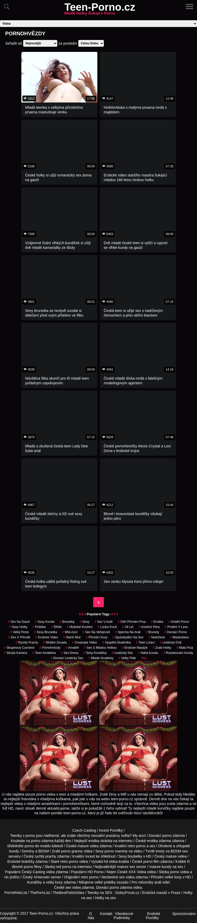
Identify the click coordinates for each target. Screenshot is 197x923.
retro (84, 877)
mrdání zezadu (55, 642)
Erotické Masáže (135, 647)
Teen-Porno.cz (99, 10)
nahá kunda (148, 653)
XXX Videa (137, 872)
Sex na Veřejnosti (96, 632)
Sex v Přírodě (19, 637)
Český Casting (33, 872)
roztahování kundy (178, 653)
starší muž (72, 637)
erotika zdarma (159, 841)
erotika (157, 622)
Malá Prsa (184, 647)
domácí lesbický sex (66, 658)
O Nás (91, 916)
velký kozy (54, 882)
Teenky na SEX (99, 893)
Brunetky (67, 622)
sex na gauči (19, 622)
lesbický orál (171, 642)
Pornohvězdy (50, 647)
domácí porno (175, 632)
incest (90, 856)
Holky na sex (105, 898)
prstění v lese (176, 627)
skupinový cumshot (19, 647)
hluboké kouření (79, 627)
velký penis (19, 632)
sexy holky (18, 627)
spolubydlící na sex (128, 637)
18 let (127, 627)
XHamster (42, 877)
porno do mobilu (37, 846)
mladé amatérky (100, 658)
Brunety (152, 632)
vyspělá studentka (116, 642)
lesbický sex (122, 653)
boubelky (135, 856)
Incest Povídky (111, 830)
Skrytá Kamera (15, 653)
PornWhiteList (15, 893)
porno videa (179, 872)
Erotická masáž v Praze (161, 893)
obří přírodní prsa (132, 622)
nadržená (157, 637)
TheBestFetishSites (68, 893)
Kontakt (106, 914)
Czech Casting (84, 830)
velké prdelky (105, 882)
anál (157, 882)
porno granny (72, 851)
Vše (144, 658)
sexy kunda (44, 622)
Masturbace (179, 637)
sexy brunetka (45, 632)
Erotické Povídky (153, 916)
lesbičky (28, 861)
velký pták (127, 658)
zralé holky (162, 647)
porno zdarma (42, 841)
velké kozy (173, 877)
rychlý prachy (27, 642)
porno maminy (116, 851)
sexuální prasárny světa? (111, 835)
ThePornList (40, 893)
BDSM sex (179, 851)
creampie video (84, 642)
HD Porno (96, 872)
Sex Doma (69, 653)
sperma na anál (128, 632)
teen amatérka (44, 653)
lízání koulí (107, 627)
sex (122, 877)
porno (167, 835)
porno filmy (32, 867)
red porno (63, 867)
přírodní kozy (96, 637)
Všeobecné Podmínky (123, 916)
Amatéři (72, 647)
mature (83, 846)
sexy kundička (94, 653)
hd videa (111, 861)
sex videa (73, 887)
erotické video (46, 637)
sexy (84, 622)
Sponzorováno (184, 914)
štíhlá (56, 627)
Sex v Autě (103, 622)
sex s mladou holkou (100, 647)
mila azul (69, 632)
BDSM (43, 851)
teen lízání (145, 642)
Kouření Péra (149, 627)
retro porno (136, 846)
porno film (151, 861)
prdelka (39, 627)
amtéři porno (178, 622)
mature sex (126, 867)
